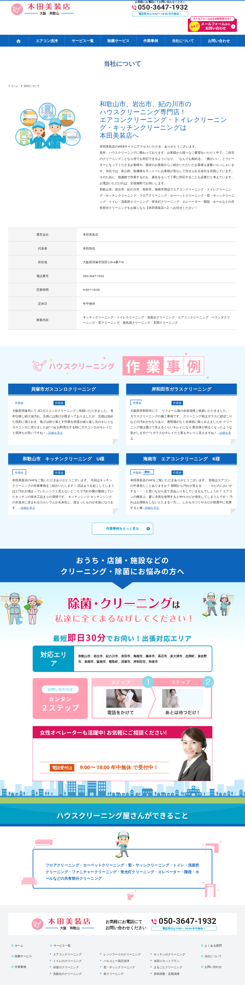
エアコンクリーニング (67, 946)
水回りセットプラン (166, 953)
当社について (183, 40)
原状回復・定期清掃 (166, 966)
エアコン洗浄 (47, 40)
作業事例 (150, 40)
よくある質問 (210, 940)
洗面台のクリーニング (67, 966)
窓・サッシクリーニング (119, 959)
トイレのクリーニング (67, 953)
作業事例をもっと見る (122, 529)
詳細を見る (56, 433)
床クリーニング (114, 966)
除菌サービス (118, 40)
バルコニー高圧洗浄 (116, 953)
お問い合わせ (219, 40)
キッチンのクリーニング (169, 946)
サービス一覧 (83, 40)
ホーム (16, 940)
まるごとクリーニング (168, 959)
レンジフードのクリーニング (122, 946)
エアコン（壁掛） (144, 472)
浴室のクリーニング (66, 959)
